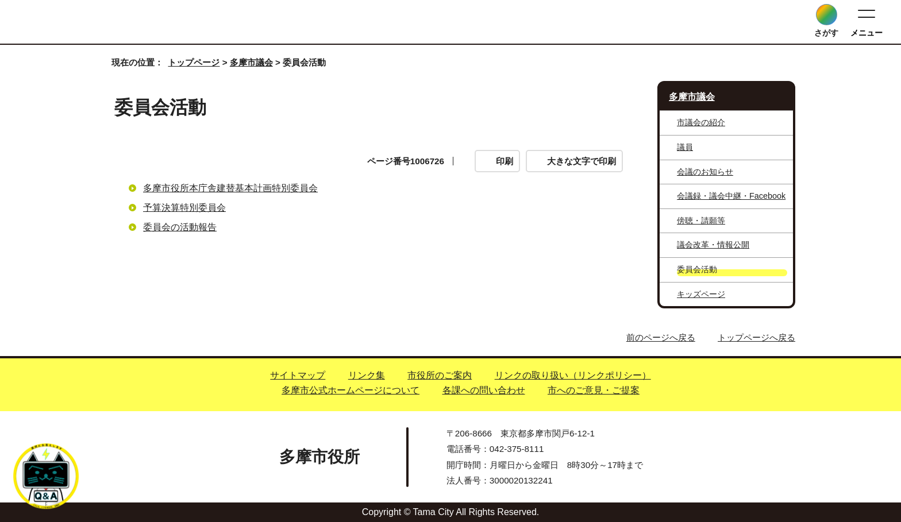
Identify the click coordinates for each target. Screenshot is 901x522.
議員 (685, 147)
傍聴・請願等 (701, 220)
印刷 (504, 161)
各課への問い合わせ (483, 390)
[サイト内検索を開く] (826, 14)
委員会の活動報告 (180, 227)
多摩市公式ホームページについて (350, 390)
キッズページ (701, 294)
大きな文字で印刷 (581, 161)
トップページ (194, 62)
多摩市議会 (251, 62)
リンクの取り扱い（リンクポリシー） (573, 375)
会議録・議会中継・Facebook (731, 195)
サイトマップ (297, 375)
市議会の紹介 (701, 122)
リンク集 (366, 375)
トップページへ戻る (756, 337)
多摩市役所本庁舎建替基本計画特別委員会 (230, 188)
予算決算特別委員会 (184, 207)
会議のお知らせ (705, 171)
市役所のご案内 (439, 375)
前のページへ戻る (660, 337)
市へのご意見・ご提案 (594, 390)
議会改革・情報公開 (713, 244)
